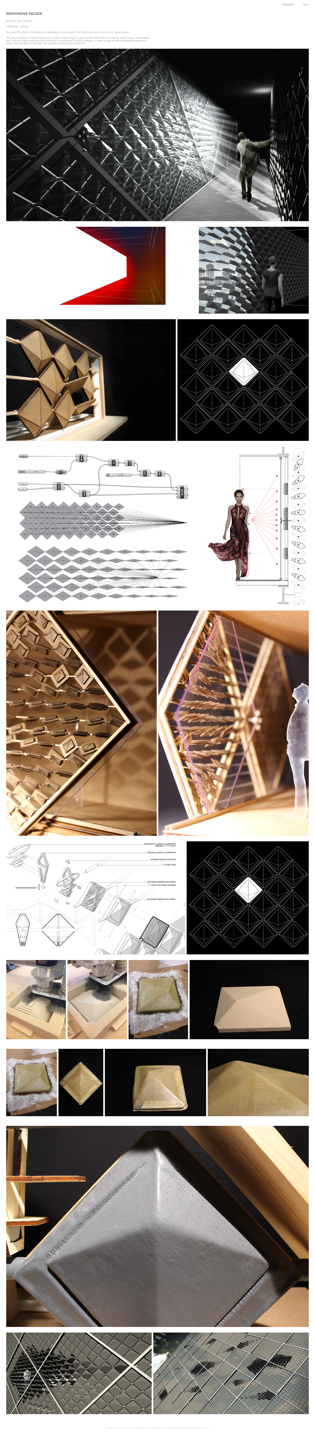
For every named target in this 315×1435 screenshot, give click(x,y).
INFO (306, 4)
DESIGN (287, 5)
